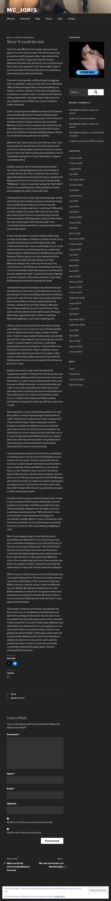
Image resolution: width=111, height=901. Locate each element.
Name (11, 773)
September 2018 (77, 325)
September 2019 (77, 298)
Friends (71, 18)
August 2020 (75, 249)
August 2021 (75, 222)
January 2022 (75, 217)
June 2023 (74, 206)
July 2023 (73, 201)
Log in (72, 368)
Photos (48, 18)
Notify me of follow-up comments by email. (30, 822)
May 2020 (74, 265)
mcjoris (29, 38)
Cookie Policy (59, 896)
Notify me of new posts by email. (24, 832)
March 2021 (74, 233)
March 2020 (75, 276)
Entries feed (74, 374)
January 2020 (75, 287)
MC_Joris (22, 10)
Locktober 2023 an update (91, 141)
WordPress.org (76, 385)
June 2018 (74, 330)
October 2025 (75, 163)
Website (11, 803)
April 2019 (74, 314)
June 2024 (74, 190)
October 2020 (75, 244)
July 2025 (73, 174)
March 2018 (74, 341)
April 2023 (74, 212)
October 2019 (75, 292)
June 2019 (74, 308)
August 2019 (75, 303)
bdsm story (18, 698)
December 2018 (76, 319)
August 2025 (75, 169)
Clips (60, 18)
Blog (38, 18)
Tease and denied (87, 118)
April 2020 (74, 271)
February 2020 (76, 281)
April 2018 (74, 335)
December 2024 (76, 179)
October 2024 (75, 185)
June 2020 (74, 260)
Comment (13, 734)
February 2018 (75, 346)
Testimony (25, 18)
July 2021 (73, 228)
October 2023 (75, 195)
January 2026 (75, 158)
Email (11, 788)
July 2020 (73, 255)
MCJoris (11, 18)
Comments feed (76, 379)
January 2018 (75, 351)
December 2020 (77, 238)
